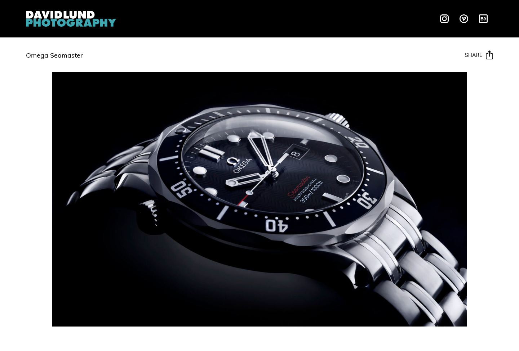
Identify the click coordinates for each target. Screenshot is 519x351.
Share (479, 55)
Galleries (274, 18)
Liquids (199, 18)
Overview (159, 18)
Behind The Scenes (334, 18)
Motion (234, 18)
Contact (393, 18)
